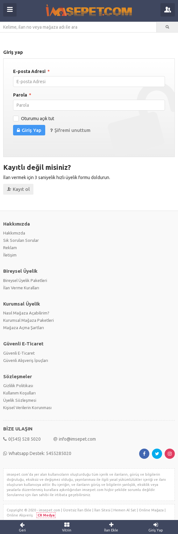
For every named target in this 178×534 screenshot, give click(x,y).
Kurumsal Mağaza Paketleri (28, 320)
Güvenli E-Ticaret (19, 353)
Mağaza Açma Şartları (23, 327)
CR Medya (46, 515)
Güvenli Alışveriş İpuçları (25, 360)
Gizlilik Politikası (18, 385)
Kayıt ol (18, 189)
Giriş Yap (29, 130)
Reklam (10, 247)
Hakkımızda (14, 233)
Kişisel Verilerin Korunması (27, 407)
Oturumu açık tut (37, 118)
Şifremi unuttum (70, 130)
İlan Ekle (111, 527)
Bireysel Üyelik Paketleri (25, 280)
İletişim (10, 255)
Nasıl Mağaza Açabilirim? (26, 313)
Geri (22, 527)
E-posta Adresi (31, 71)
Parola (22, 94)
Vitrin (67, 527)
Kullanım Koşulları (19, 393)
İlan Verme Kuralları (21, 287)
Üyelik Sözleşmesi (19, 400)
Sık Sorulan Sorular (21, 240)
